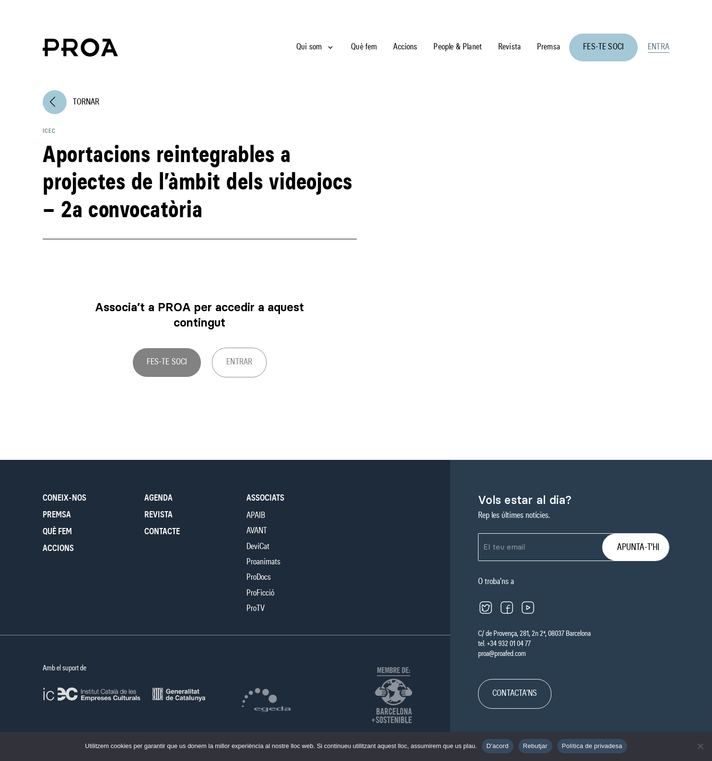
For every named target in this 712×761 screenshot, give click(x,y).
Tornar (71, 102)
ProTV (255, 608)
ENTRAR (239, 362)
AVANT (256, 531)
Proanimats (263, 562)
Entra (658, 47)
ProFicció (260, 593)
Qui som (309, 47)
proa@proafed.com (502, 653)
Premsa (548, 47)
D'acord (498, 745)
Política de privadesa (592, 745)
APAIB (255, 515)
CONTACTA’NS (514, 693)
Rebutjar (535, 745)
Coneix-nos (64, 498)
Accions (405, 47)
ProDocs (258, 577)
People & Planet (457, 47)
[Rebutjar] (700, 746)
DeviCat (257, 546)
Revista (509, 47)
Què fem (364, 47)
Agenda (158, 498)
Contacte (162, 531)
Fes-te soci (603, 47)
